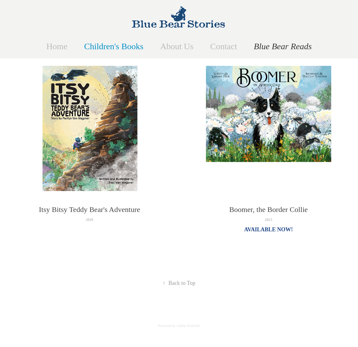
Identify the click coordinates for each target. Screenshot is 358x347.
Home (56, 46)
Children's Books (113, 46)
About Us (176, 46)
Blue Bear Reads (283, 46)
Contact (223, 46)
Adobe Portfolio (188, 326)
